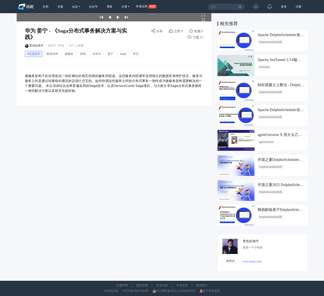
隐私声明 (142, 285)
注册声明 (122, 285)
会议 (75, 6)
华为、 (137, 53)
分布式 (96, 53)
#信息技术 (33, 53)
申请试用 (182, 285)
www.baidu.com (252, 261)
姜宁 (110, 53)
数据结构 (52, 53)
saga (123, 53)
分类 (125, 6)
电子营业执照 (211, 290)
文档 (45, 6)
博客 (109, 6)
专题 (60, 6)
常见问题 (162, 285)
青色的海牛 (36, 45)
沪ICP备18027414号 (135, 290)
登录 (284, 6)
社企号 (93, 6)
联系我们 (202, 285)
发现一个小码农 (253, 247)
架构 (83, 53)
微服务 (69, 53)
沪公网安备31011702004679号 (176, 290)
